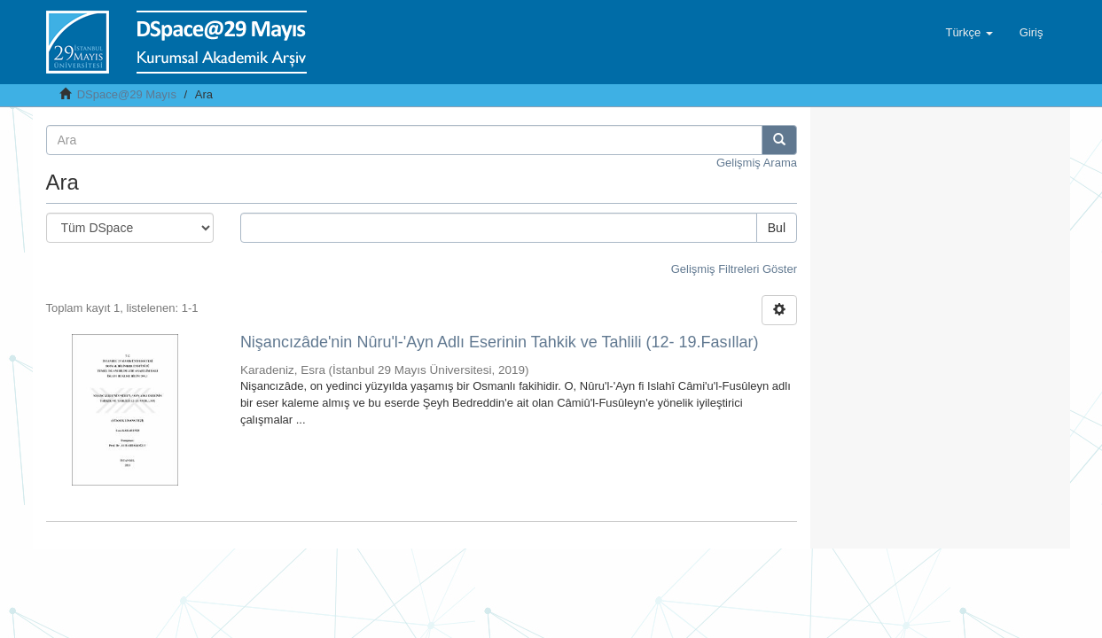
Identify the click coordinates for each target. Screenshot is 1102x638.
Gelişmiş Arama (756, 162)
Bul (776, 228)
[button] (968, 33)
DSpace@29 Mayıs (126, 94)
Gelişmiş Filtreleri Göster (734, 269)
